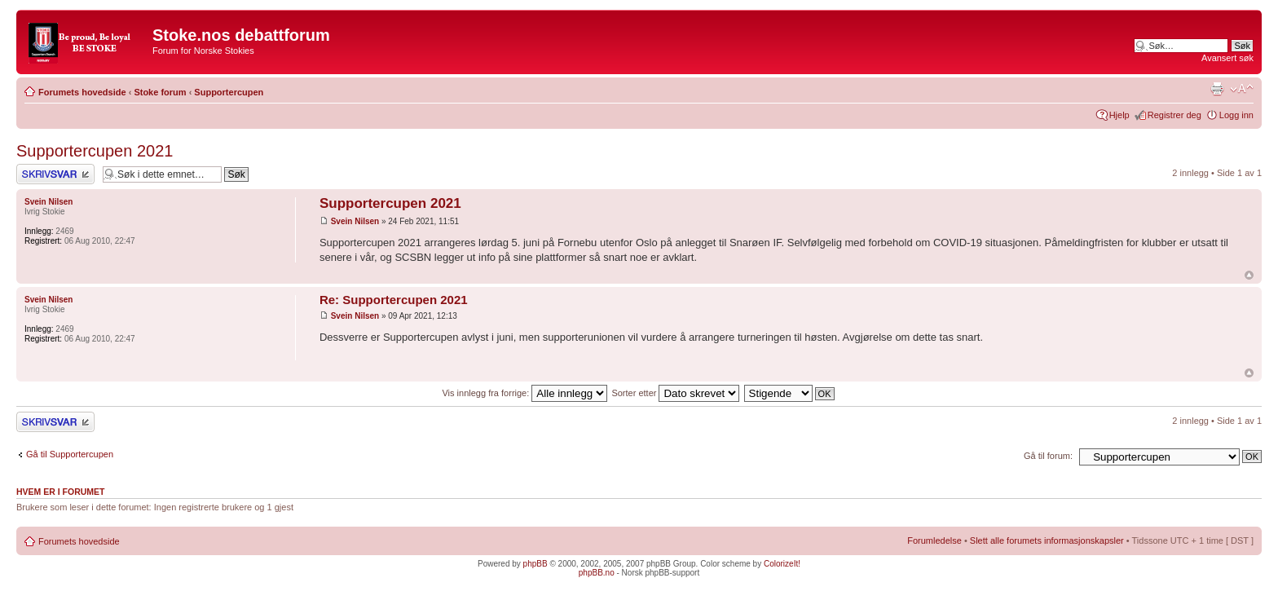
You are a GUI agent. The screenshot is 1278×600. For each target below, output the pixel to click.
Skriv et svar (55, 174)
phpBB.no (597, 572)
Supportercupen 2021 (94, 151)
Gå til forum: (1048, 456)
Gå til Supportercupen (69, 454)
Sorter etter (675, 393)
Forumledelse (934, 540)
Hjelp (1119, 115)
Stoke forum (160, 92)
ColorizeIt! (782, 563)
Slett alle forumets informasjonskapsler (1047, 540)
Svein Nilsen (355, 221)
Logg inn (1236, 115)
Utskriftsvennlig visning (1217, 89)
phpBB (535, 563)
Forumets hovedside (82, 92)
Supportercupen (228, 92)
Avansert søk (1227, 58)
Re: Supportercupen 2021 (394, 300)
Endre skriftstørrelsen (1242, 89)
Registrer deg (1174, 115)
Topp (1249, 275)
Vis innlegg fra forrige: (524, 393)
